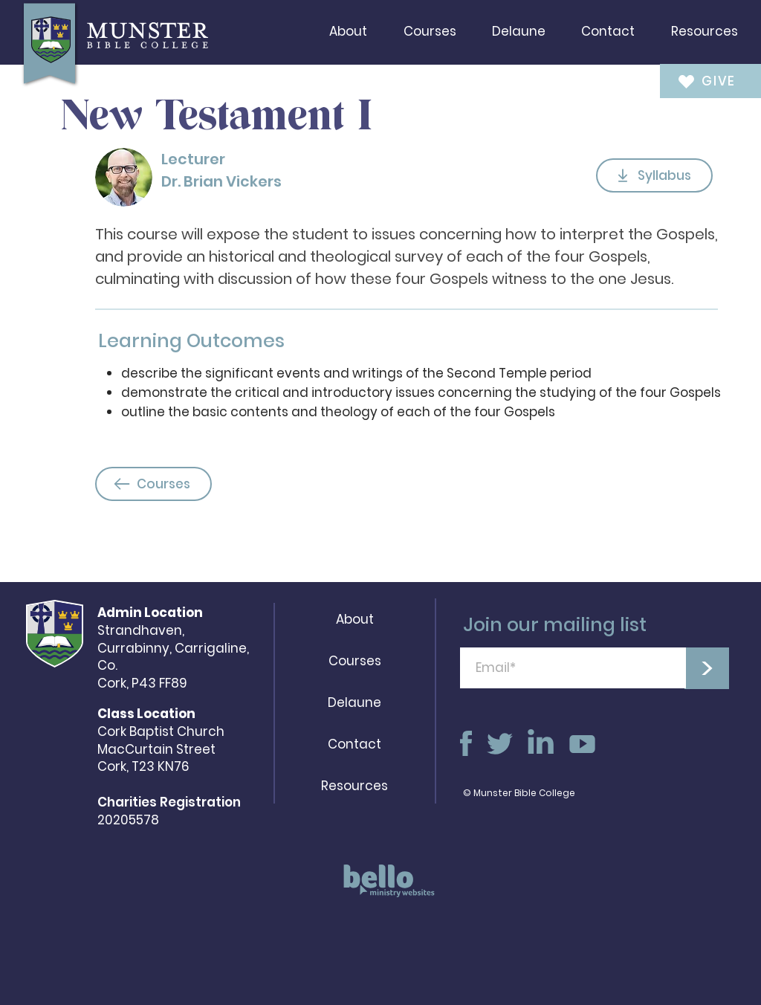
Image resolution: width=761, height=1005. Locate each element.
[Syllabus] (654, 175)
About (355, 619)
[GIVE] (700, 81)
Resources (354, 786)
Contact (354, 744)
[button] (348, 31)
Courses (354, 661)
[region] (384, 888)
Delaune (354, 702)
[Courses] (153, 484)
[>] (706, 668)
